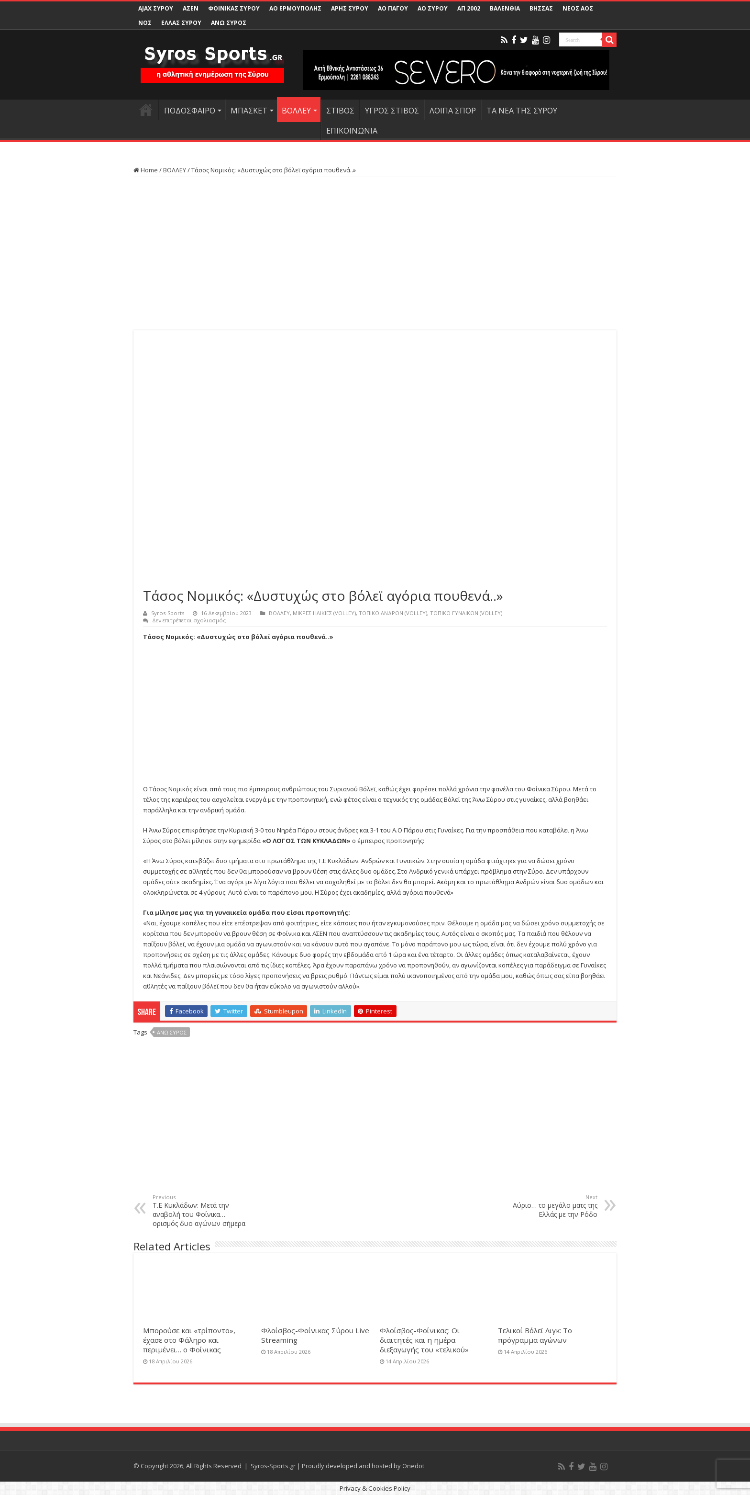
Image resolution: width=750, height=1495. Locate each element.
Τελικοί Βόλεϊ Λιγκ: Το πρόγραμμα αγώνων (535, 1335)
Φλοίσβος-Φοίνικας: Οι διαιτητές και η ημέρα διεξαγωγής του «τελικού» (424, 1340)
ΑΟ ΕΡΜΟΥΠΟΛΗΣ (295, 8)
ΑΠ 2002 (468, 8)
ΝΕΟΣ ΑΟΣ (577, 8)
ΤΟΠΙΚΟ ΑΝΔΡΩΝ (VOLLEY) (393, 613)
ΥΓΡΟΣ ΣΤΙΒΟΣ (392, 110)
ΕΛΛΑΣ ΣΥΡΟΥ (181, 23)
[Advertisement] (375, 254)
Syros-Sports (167, 613)
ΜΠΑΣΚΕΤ (249, 110)
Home (145, 170)
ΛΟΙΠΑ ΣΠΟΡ (453, 110)
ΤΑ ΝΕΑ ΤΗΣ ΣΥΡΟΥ (521, 110)
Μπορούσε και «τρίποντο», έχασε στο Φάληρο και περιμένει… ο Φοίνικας (189, 1340)
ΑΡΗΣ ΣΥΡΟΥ (349, 8)
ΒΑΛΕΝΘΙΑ (505, 8)
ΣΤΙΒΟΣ (340, 110)
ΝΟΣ (145, 23)
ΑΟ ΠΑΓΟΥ (393, 8)
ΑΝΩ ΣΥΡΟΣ (228, 23)
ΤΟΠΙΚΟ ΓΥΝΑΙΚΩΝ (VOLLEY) (466, 613)
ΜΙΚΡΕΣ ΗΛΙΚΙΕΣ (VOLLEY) (324, 613)
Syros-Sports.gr (273, 1465)
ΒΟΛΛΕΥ (296, 110)
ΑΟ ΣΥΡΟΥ (433, 8)
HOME (145, 110)
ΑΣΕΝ (191, 8)
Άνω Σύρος (172, 1032)
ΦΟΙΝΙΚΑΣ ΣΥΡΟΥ (234, 8)
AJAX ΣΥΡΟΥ (155, 8)
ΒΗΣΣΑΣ (541, 8)
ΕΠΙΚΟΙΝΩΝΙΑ (351, 130)
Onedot (413, 1465)
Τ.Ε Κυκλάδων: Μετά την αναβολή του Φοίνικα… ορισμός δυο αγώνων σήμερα (202, 1210)
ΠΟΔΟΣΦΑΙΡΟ (189, 110)
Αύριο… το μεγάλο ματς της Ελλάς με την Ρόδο (548, 1206)
